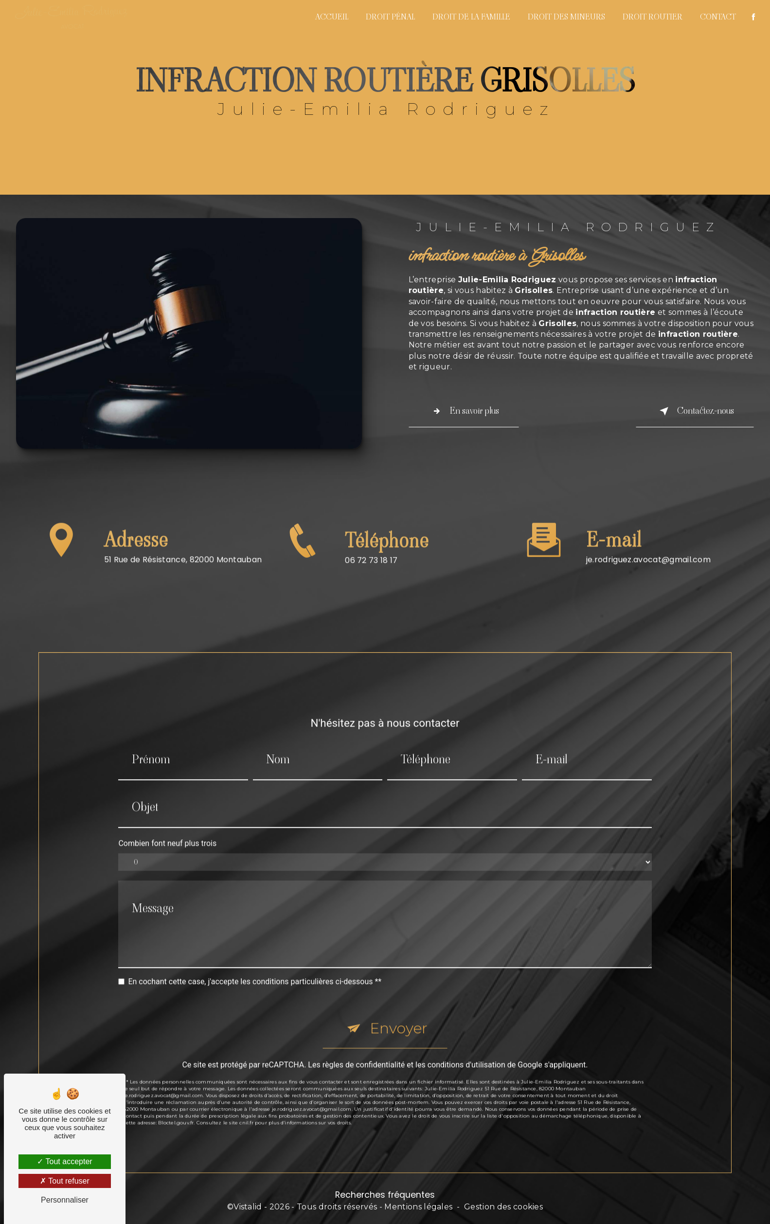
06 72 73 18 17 (371, 572)
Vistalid (247, 1206)
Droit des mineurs (566, 16)
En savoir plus (464, 411)
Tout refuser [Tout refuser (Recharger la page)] (65, 1181)
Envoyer (399, 1016)
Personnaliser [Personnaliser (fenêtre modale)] (65, 1200)
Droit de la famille (471, 16)
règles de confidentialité (363, 1052)
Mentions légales (418, 1206)
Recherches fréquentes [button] (385, 1195)
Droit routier (652, 16)
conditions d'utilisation (466, 1052)
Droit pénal (390, 16)
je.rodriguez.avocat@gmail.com (648, 547)
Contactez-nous (695, 411)
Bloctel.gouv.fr (176, 1110)
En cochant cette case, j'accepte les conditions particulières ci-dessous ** (254, 969)
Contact (718, 16)
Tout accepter (64, 1161)
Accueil (331, 16)
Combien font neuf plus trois (167, 831)
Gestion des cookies (503, 1206)
